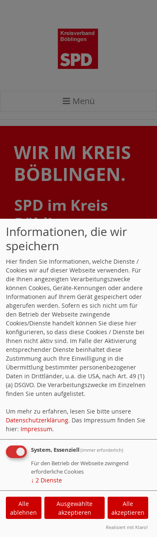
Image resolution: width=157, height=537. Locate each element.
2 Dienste (46, 480)
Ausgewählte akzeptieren (75, 508)
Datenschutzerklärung (37, 420)
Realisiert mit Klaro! (127, 527)
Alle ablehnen (23, 508)
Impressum (36, 429)
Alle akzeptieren (127, 508)
